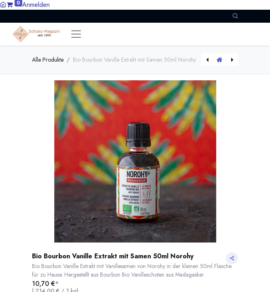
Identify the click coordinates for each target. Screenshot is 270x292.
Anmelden (36, 4)
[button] (235, 16)
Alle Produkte (48, 60)
